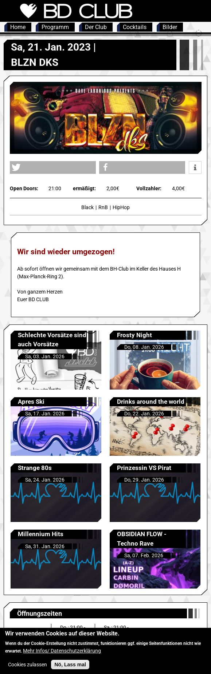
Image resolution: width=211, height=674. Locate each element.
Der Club (96, 27)
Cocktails (134, 27)
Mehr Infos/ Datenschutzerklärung (62, 655)
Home (18, 27)
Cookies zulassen (27, 669)
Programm (55, 27)
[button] (53, 167)
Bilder (170, 27)
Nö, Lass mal (70, 669)
